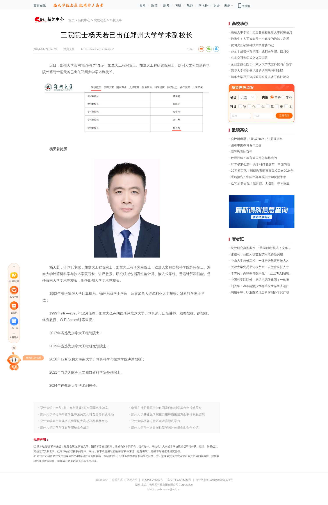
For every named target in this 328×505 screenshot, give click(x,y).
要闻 (142, 5)
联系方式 (117, 479)
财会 (217, 5)
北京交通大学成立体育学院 (249, 58)
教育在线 (40, 5)
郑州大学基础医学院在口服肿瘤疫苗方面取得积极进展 (168, 414)
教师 (190, 5)
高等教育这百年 (241, 151)
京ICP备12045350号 (179, 479)
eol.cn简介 (101, 479)
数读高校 (240, 130)
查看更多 (14, 337)
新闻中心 (84, 20)
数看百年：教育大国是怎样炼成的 (254, 158)
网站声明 (132, 479)
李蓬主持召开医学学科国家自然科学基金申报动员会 (166, 408)
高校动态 (240, 23)
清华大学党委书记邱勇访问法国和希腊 (257, 70)
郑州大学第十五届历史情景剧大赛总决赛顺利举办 (74, 421)
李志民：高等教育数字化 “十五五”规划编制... (261, 273)
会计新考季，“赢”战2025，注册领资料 (257, 139)
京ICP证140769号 (152, 479)
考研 (178, 5)
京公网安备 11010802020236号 (214, 479)
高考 (166, 5)
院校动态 (100, 20)
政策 (154, 5)
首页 (71, 20)
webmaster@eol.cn (168, 489)
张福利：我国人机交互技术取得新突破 (257, 254)
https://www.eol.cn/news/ (97, 49)
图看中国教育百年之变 (246, 145)
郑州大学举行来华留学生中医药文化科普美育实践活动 (77, 414)
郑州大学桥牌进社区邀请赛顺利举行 (155, 421)
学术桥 (203, 5)
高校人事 (116, 20)
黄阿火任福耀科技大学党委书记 (252, 45)
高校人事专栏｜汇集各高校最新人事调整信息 (261, 32)
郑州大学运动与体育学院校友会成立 (64, 427)
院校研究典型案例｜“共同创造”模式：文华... (261, 248)
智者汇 (238, 239)
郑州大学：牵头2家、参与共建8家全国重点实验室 (74, 408)
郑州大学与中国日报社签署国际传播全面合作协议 (165, 427)
